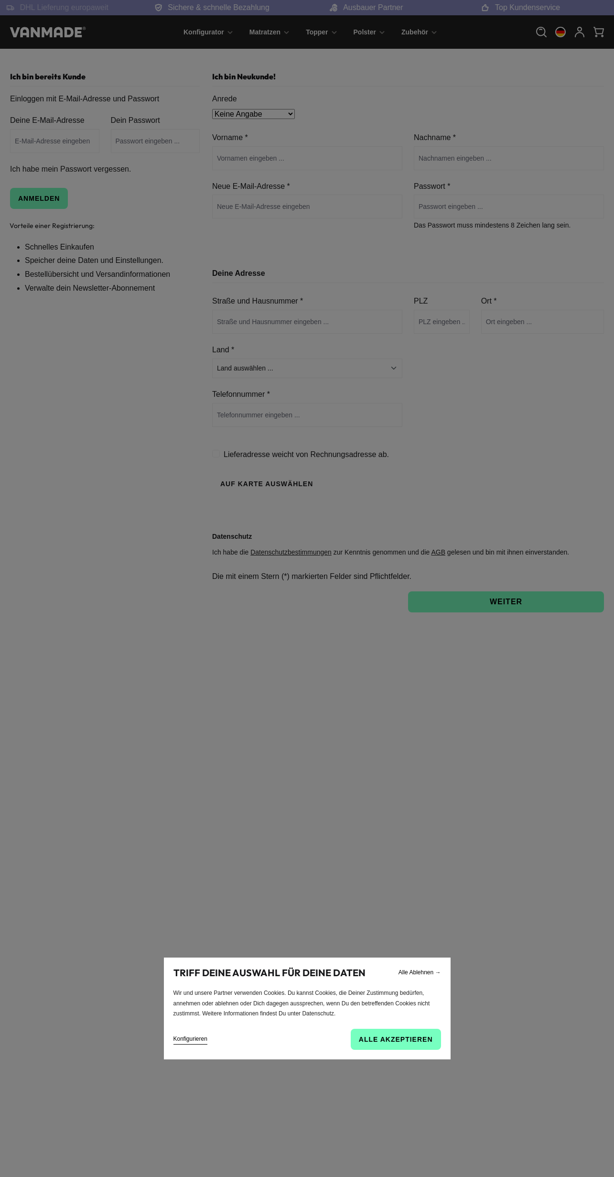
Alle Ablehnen (420, 972)
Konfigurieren (190, 1038)
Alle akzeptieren (396, 1039)
